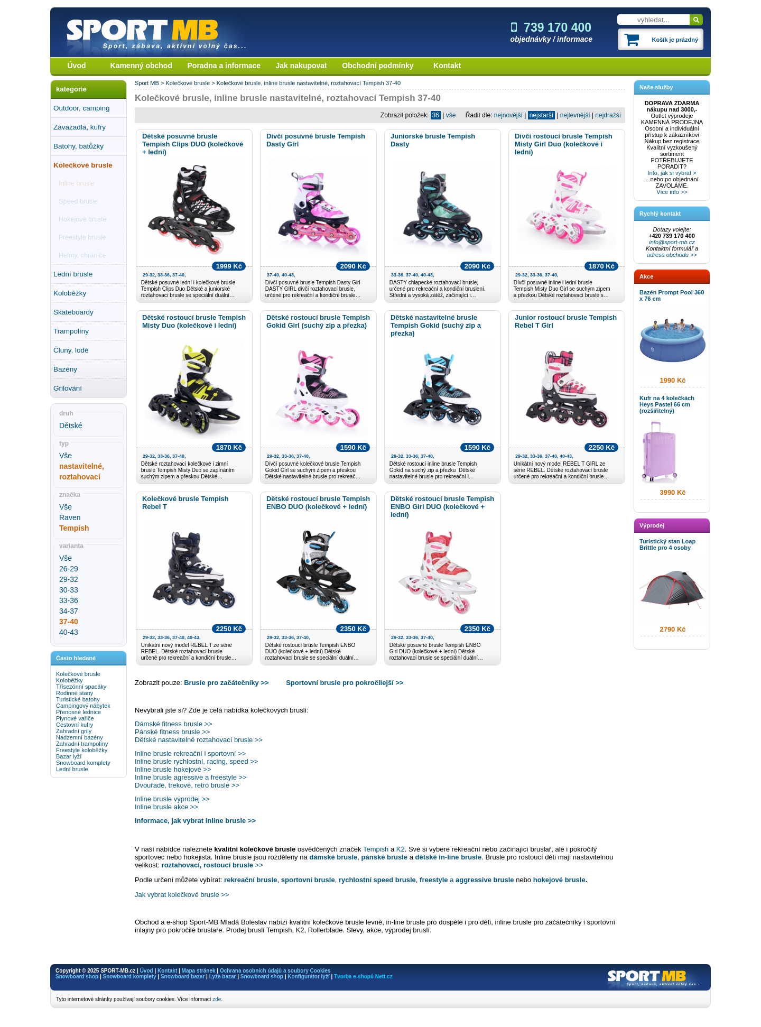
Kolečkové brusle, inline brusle (256, 83)
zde (216, 999)
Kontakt (447, 65)
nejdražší (608, 115)
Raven (69, 517)
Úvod (77, 65)
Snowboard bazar (183, 976)
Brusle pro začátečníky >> (226, 683)
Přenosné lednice (78, 712)
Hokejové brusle (82, 219)
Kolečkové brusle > (190, 83)
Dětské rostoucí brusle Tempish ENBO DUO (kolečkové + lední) (318, 503)
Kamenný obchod (141, 65)
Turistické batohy (78, 699)
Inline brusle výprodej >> (172, 799)
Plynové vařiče (75, 718)
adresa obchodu (668, 255)
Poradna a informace (224, 65)
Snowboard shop (76, 976)
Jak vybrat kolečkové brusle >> (182, 895)
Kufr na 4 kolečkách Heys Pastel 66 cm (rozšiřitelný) (666, 404)
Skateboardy (73, 312)
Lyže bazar (222, 976)
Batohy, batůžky (78, 146)
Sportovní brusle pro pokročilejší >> (345, 683)
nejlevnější (575, 115)
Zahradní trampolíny (82, 744)
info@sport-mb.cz (671, 242)
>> (212, 865)
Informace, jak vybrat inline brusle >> (195, 821)
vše (451, 115)
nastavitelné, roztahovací (328, 83)
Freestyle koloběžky (81, 750)
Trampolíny (71, 331)
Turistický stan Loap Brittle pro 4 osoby (667, 544)
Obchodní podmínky (377, 65)
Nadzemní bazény (79, 737)
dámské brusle (333, 857)
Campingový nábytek (83, 705)
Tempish (373, 83)
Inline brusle (77, 183)
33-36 (68, 600)
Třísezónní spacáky (81, 686)
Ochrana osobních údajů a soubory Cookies (275, 971)
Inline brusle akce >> (166, 807)
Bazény (65, 369)
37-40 (393, 83)
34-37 (68, 611)
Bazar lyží (68, 756)
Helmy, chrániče (82, 255)
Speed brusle (78, 201)
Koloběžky (69, 293)
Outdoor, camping (81, 108)
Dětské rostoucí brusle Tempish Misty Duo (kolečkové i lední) (194, 321)
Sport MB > (150, 83)
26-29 (68, 569)
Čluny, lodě (71, 350)
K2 (400, 849)
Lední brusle (72, 274)
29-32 (68, 579)
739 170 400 (551, 27)
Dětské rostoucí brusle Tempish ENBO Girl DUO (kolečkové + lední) (442, 507)
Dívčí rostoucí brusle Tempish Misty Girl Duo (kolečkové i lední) (563, 144)
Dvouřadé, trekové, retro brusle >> (187, 785)
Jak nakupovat (301, 65)
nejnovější (508, 115)
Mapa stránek (199, 971)
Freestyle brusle (82, 237)
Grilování (67, 388)
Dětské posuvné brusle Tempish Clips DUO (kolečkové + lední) (192, 144)
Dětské (70, 425)
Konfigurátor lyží (308, 976)
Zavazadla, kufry (79, 127)
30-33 (68, 590)
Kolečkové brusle (83, 165)
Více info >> (672, 192)
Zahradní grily (73, 731)
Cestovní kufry (74, 724)
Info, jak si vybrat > (671, 173)
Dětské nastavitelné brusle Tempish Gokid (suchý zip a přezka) (436, 325)
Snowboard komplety (83, 763)
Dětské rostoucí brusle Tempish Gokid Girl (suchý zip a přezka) (318, 321)
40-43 (68, 632)
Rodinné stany (74, 693)
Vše (65, 455)
